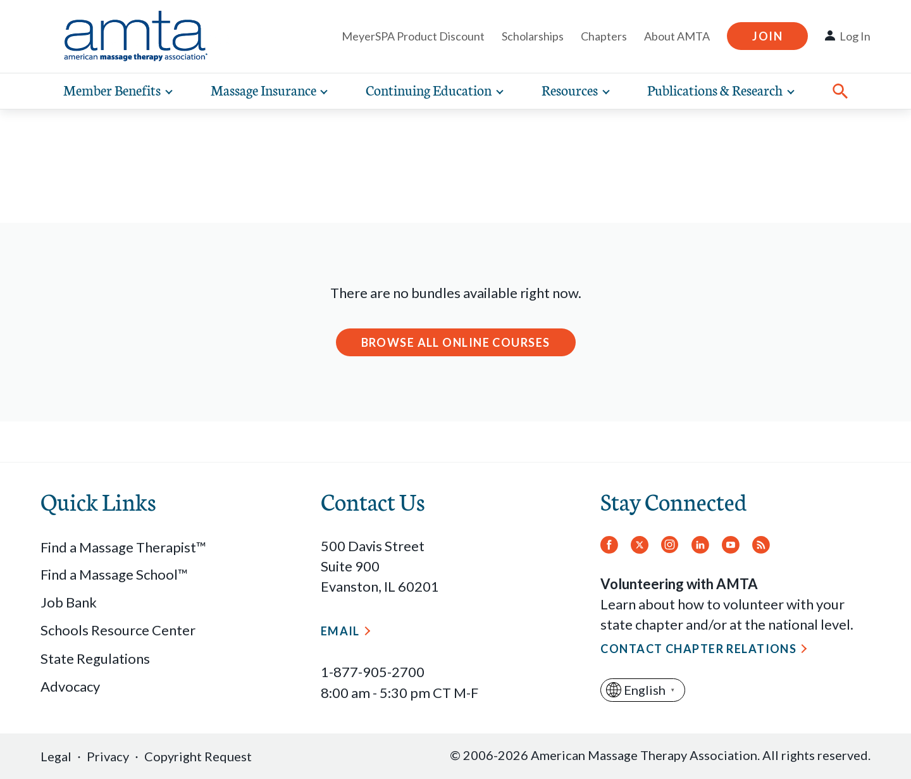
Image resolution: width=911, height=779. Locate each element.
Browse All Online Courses (455, 342)
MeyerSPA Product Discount (413, 36)
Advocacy (70, 686)
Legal (55, 756)
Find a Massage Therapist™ (123, 547)
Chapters (604, 36)
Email (340, 631)
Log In (855, 36)
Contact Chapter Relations (698, 649)
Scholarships (533, 36)
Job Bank (68, 602)
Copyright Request (198, 756)
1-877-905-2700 (373, 671)
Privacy (108, 756)
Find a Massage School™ (114, 574)
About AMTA (677, 36)
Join (767, 36)
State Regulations (95, 658)
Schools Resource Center (117, 630)
